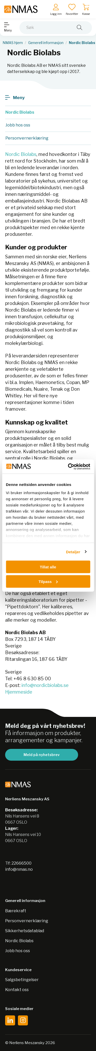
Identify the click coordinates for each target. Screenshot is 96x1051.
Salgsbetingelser (22, 979)
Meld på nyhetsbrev (42, 754)
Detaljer (73, 551)
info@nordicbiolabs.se (45, 685)
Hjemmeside (18, 692)
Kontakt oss (17, 989)
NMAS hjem (13, 43)
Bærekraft (15, 910)
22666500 (21, 863)
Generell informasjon (45, 43)
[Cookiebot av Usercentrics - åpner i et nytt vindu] (68, 466)
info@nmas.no (19, 869)
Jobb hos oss (17, 950)
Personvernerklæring (26, 920)
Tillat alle (48, 567)
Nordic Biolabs (20, 154)
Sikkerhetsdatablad (24, 930)
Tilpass (48, 581)
